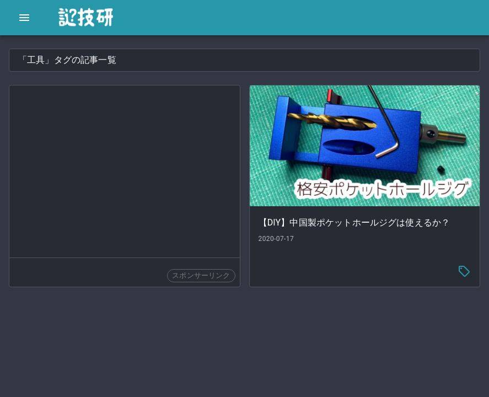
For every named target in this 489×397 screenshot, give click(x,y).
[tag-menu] (464, 271)
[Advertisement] (124, 171)
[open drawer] (24, 18)
